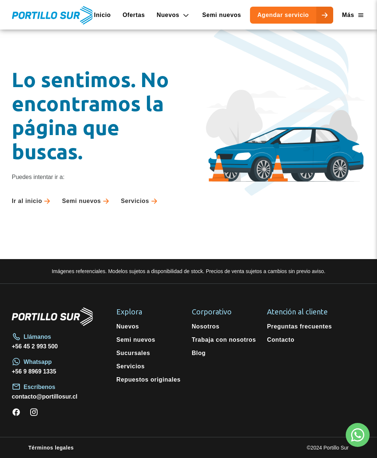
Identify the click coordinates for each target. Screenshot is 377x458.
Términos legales (51, 448)
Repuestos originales (148, 379)
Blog (199, 353)
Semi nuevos (221, 15)
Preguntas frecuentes (299, 326)
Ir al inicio (32, 201)
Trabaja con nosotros (224, 340)
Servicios (140, 201)
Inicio (102, 15)
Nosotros (205, 326)
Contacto (280, 340)
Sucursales (133, 353)
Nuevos (127, 326)
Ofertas (134, 15)
